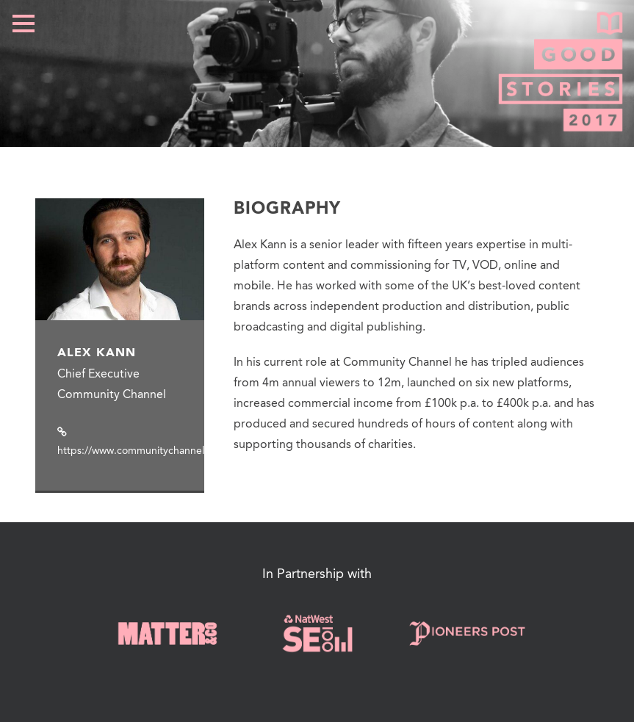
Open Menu (23, 23)
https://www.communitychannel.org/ (142, 451)
